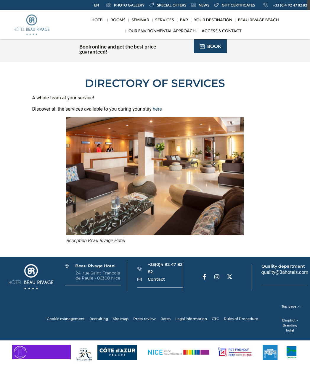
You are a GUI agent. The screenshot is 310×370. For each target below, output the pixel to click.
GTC (215, 318)
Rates (165, 318)
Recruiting (98, 318)
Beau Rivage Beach (258, 19)
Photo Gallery (125, 5)
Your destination (213, 19)
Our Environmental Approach (162, 30)
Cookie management (66, 318)
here (157, 109)
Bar (184, 19)
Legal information (191, 318)
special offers (167, 5)
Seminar (140, 19)
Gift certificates (234, 5)
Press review (144, 318)
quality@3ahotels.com (285, 272)
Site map (121, 318)
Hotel (98, 19)
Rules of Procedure (241, 318)
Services (164, 19)
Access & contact (222, 30)
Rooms (118, 19)
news (200, 5)
